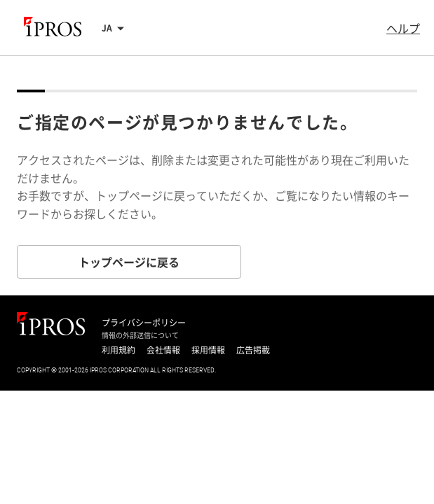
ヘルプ (403, 28)
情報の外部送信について (140, 335)
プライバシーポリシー (144, 323)
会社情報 (163, 350)
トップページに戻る (129, 261)
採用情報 (208, 350)
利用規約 (118, 350)
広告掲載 (253, 350)
